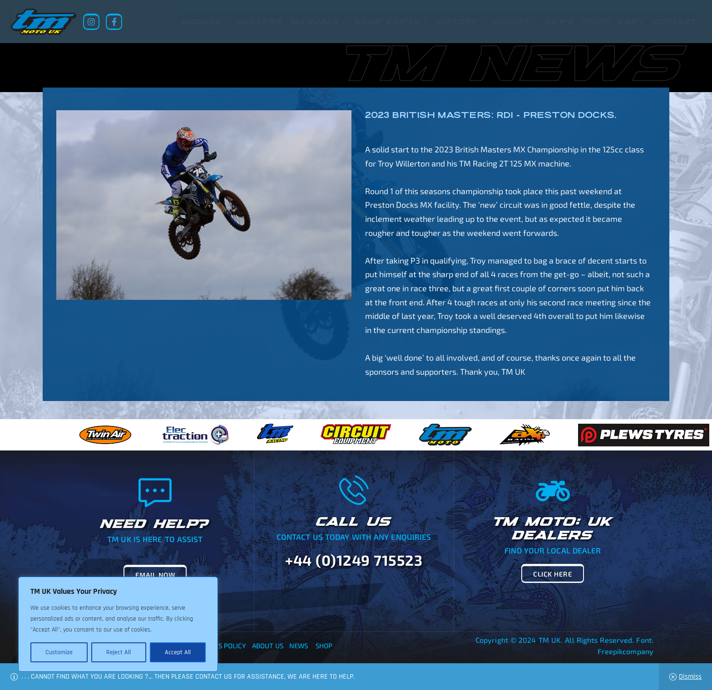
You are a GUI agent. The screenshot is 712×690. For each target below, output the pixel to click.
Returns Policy (219, 645)
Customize (59, 652)
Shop (324, 645)
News (298, 645)
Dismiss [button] (690, 676)
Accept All (178, 652)
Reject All (118, 652)
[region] (118, 624)
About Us (268, 645)
